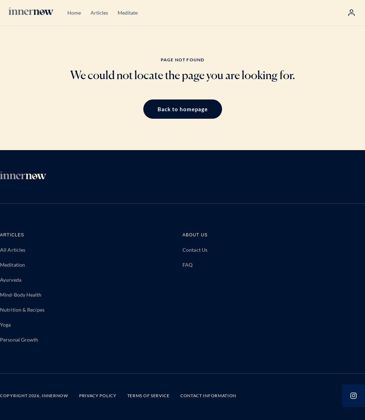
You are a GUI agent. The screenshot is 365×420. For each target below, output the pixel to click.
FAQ (187, 265)
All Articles (12, 250)
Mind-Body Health (21, 295)
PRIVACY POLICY (98, 395)
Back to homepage (183, 109)
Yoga (5, 325)
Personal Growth (19, 340)
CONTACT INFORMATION (208, 395)
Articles (99, 13)
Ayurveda (10, 280)
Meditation (12, 265)
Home (74, 13)
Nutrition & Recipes (22, 310)
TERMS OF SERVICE (148, 395)
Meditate (128, 13)
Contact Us (194, 250)
